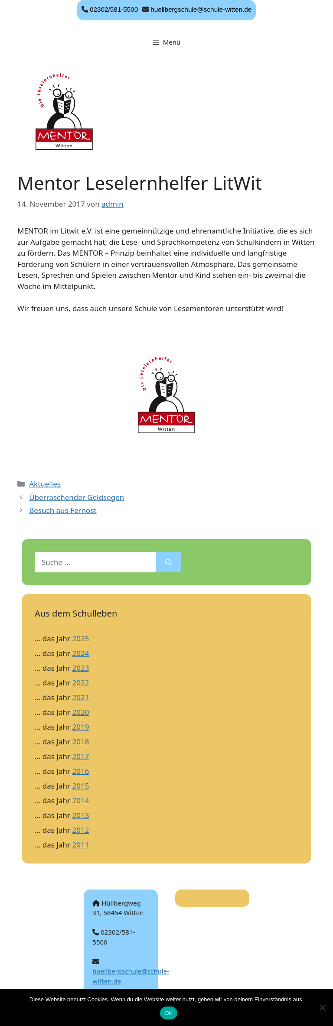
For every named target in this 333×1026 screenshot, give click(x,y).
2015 (80, 786)
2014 (80, 800)
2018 (80, 742)
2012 (80, 830)
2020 (80, 712)
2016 (80, 771)
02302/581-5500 (114, 9)
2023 (80, 668)
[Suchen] (168, 562)
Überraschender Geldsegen (76, 497)
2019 (80, 727)
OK (168, 1013)
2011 (80, 845)
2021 (80, 697)
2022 (80, 683)
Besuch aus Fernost (62, 510)
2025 (80, 638)
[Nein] (322, 1007)
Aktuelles (45, 484)
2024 (80, 653)
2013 (80, 815)
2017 (80, 756)
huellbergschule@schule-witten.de (200, 9)
